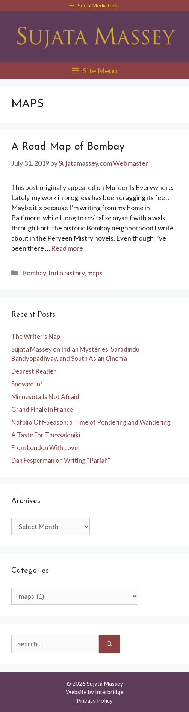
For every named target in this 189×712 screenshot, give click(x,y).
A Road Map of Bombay (67, 147)
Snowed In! (26, 384)
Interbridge (109, 691)
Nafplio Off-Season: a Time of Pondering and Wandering (91, 422)
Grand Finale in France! (43, 409)
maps (95, 273)
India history (66, 273)
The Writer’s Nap (35, 336)
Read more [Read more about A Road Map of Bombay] (67, 248)
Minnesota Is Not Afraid (45, 397)
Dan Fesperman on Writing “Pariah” (60, 460)
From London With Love (44, 448)
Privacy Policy (95, 700)
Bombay (34, 273)
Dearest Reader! (34, 371)
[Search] (109, 644)
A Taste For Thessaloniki (45, 435)
